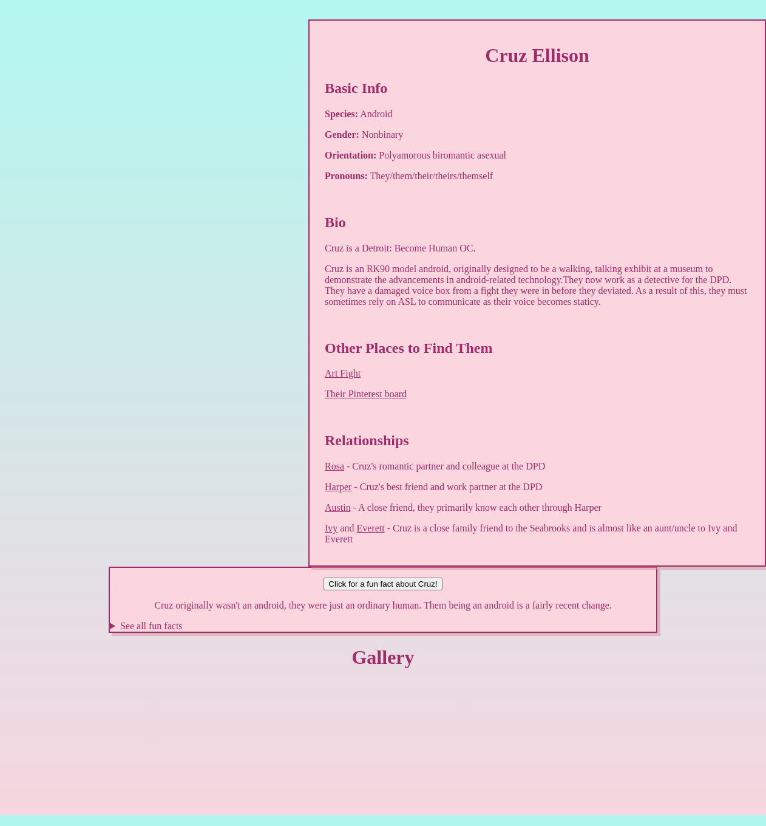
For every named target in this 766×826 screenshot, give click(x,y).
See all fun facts (151, 626)
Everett (370, 528)
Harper (338, 487)
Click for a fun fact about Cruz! (382, 584)
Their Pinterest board (366, 394)
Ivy (331, 528)
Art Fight (343, 373)
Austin (338, 507)
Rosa (334, 466)
